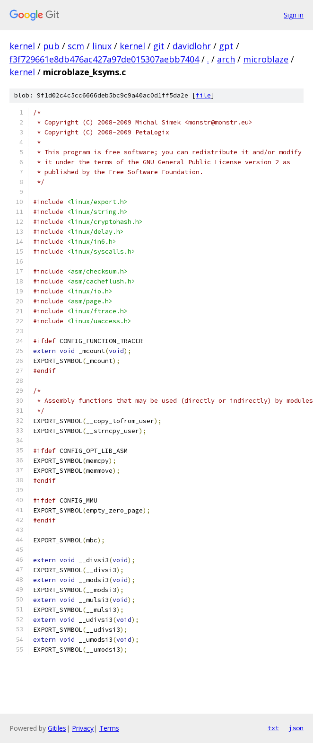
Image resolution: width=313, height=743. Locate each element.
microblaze (265, 59)
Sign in (294, 14)
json (296, 728)
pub (51, 46)
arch (226, 59)
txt (273, 728)
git (159, 46)
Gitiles (57, 728)
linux (102, 46)
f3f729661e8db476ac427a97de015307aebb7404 (104, 59)
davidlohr (192, 46)
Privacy (83, 728)
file (203, 95)
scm (76, 46)
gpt (226, 46)
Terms (109, 728)
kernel (22, 46)
